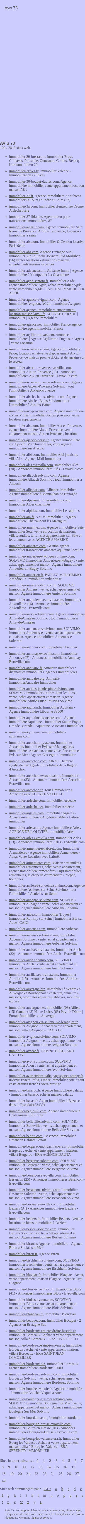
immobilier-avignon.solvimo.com (33, 1036)
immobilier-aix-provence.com (30, 411)
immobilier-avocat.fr (24, 1051)
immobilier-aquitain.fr (25, 707)
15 (57, 1467)
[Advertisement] (38, 44)
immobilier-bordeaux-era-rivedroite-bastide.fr (42, 1331)
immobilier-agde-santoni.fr (28, 281)
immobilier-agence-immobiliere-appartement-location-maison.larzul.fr (42, 312)
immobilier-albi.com (24, 454)
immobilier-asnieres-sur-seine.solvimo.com (40, 885)
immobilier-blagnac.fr (25, 1275)
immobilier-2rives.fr (23, 171)
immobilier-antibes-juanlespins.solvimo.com (41, 689)
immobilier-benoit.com (26, 1136)
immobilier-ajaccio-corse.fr (29, 440)
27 (77, 1474)
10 (16, 1467)
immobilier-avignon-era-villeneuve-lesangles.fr (43, 1022)
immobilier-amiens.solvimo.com (32, 585)
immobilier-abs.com (23, 252)
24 (52, 1474)
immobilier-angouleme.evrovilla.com (36, 600)
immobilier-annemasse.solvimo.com (35, 629)
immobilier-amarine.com (27, 527)
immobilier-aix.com (23, 426)
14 (49, 1467)
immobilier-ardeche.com (27, 800)
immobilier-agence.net (25, 324)
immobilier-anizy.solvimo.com (31, 614)
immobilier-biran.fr (23, 1243)
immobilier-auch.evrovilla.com (31, 950)
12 (32, 1467)
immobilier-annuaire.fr (25, 668)
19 (12, 1474)
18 (3, 1474)
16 (65, 1467)
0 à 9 (47, 1489)
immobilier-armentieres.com (29, 863)
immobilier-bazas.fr (23, 1101)
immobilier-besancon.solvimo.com (34, 1190)
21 (28, 1474)
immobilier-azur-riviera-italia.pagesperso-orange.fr (46, 1076)
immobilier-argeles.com (26, 813)
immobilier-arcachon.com (27, 761)
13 (40, 1467)
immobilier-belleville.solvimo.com (34, 1121)
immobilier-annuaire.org (26, 678)
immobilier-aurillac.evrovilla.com (33, 974)
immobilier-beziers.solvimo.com (32, 1229)
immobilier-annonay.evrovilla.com (34, 653)
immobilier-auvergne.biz (27, 989)
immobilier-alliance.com (27, 490)
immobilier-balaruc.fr (24, 1090)
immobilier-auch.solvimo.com (31, 960)
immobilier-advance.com (27, 270)
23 (44, 1474)
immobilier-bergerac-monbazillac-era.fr (37, 1146)
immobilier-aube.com (24, 914)
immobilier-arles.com (24, 827)
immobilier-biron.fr (23, 1254)
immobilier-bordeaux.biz (27, 1364)
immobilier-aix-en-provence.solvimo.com (39, 382)
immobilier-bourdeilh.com (28, 1418)
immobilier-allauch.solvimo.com (32, 475)
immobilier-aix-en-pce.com (29, 349)
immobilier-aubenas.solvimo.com (33, 935)
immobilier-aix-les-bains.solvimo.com (37, 397)
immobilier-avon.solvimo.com (31, 1061)
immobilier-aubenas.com (27, 929)
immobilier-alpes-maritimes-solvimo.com (39, 500)
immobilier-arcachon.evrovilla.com (34, 775)
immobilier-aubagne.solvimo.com (33, 900)
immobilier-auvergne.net (27, 1007)
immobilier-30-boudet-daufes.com (34, 181)
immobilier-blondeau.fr (26, 1314)
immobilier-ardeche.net (26, 807)
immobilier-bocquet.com (27, 1320)
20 (20, 1474)
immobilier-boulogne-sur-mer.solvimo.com (40, 1399)
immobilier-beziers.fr (24, 1219)
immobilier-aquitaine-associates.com (36, 718)
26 (69, 1474)
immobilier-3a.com (23, 206)
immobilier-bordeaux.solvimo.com (34, 1374)
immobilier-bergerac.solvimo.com (33, 1161)
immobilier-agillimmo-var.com (31, 335)
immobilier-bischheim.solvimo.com (35, 1260)
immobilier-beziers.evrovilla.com (33, 1204)
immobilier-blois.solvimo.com (31, 1300)
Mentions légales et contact (35, 1517)
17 (73, 1467)
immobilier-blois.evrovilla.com (31, 1289)
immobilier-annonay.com (27, 647)
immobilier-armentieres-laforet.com (35, 848)
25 (61, 1474)
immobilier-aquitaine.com (28, 732)
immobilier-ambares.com (27, 546)
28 (3, 1480)
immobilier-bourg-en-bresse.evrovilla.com (39, 1424)
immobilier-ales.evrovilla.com (31, 465)
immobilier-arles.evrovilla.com (31, 838)
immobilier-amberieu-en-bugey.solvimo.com (41, 556)
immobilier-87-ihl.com (25, 217)
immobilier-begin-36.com (27, 1111)
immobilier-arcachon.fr (26, 790)
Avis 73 (11, 8)
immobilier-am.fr (21, 517)
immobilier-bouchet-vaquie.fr (30, 1389)
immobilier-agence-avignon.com (32, 299)
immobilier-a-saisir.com (26, 227)
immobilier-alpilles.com (26, 511)
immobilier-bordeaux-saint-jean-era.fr (36, 1345)
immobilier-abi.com (23, 241)
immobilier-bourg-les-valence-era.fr (35, 1438)
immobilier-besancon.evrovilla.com (35, 1175)
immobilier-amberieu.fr (26, 575)
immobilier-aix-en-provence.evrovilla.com (40, 368)
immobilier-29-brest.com (27, 156)
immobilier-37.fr (21, 196)
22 (36, 1474)
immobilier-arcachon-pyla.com (31, 742)
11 (24, 1467)
